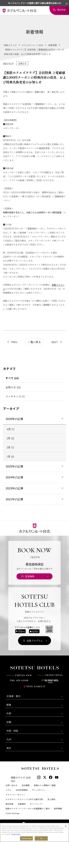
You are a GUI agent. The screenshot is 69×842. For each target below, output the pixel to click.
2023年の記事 (14, 488)
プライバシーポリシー (15, 795)
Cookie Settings (12, 813)
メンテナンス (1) (15, 396)
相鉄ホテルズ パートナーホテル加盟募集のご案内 (28, 809)
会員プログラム (35, 640)
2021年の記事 (14, 499)
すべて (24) (12, 378)
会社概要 (26, 785)
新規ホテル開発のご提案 (45, 785)
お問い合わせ (11, 785)
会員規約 (22, 804)
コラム (8, 790)
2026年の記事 (14, 419)
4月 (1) (10, 429)
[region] (34, 832)
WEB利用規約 (22, 790)
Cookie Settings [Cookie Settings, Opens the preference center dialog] (26, 838)
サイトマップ (36, 804)
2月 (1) (10, 447)
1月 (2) (10, 456)
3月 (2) (10, 438)
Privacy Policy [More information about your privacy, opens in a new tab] (16, 834)
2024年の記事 (14, 477)
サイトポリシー (39, 790)
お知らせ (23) (13, 387)
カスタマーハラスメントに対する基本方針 (24, 799)
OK (41, 838)
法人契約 (51, 799)
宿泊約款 (9, 804)
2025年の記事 (14, 466)
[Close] (65, 826)
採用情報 (58, 809)
